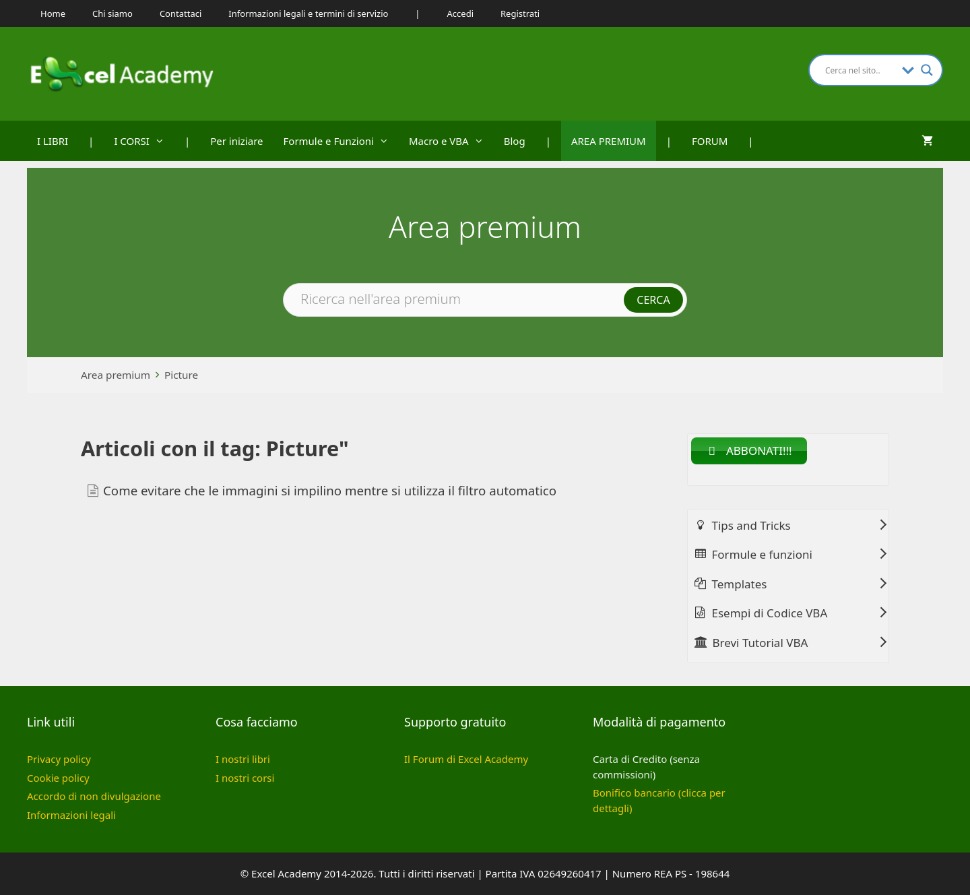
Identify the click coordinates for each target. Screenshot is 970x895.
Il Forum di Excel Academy (466, 759)
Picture (181, 374)
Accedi (460, 13)
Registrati (520, 13)
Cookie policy (58, 777)
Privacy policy (59, 759)
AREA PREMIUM (608, 141)
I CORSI (144, 141)
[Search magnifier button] (926, 70)
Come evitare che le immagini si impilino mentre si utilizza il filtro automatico (329, 490)
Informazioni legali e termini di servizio (308, 13)
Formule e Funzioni (341, 141)
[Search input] (860, 70)
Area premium (115, 374)
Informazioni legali (71, 815)
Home (52, 13)
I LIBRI (52, 141)
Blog (514, 141)
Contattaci (180, 13)
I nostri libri (243, 759)
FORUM (710, 141)
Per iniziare (236, 141)
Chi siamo (112, 13)
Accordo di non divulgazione (94, 796)
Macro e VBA (451, 141)
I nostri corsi (245, 777)
